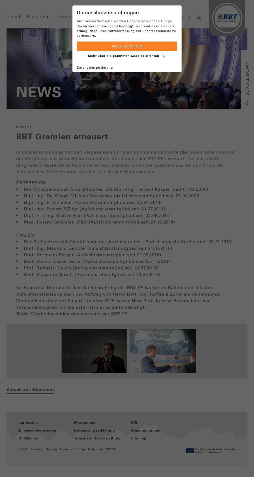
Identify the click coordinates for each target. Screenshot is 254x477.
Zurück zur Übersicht (30, 389)
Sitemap (138, 438)
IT (189, 17)
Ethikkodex (27, 438)
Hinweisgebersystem (36, 430)
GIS (134, 422)
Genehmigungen (146, 430)
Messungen (85, 422)
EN (181, 17)
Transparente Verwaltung (97, 438)
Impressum (27, 422)
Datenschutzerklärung (94, 430)
